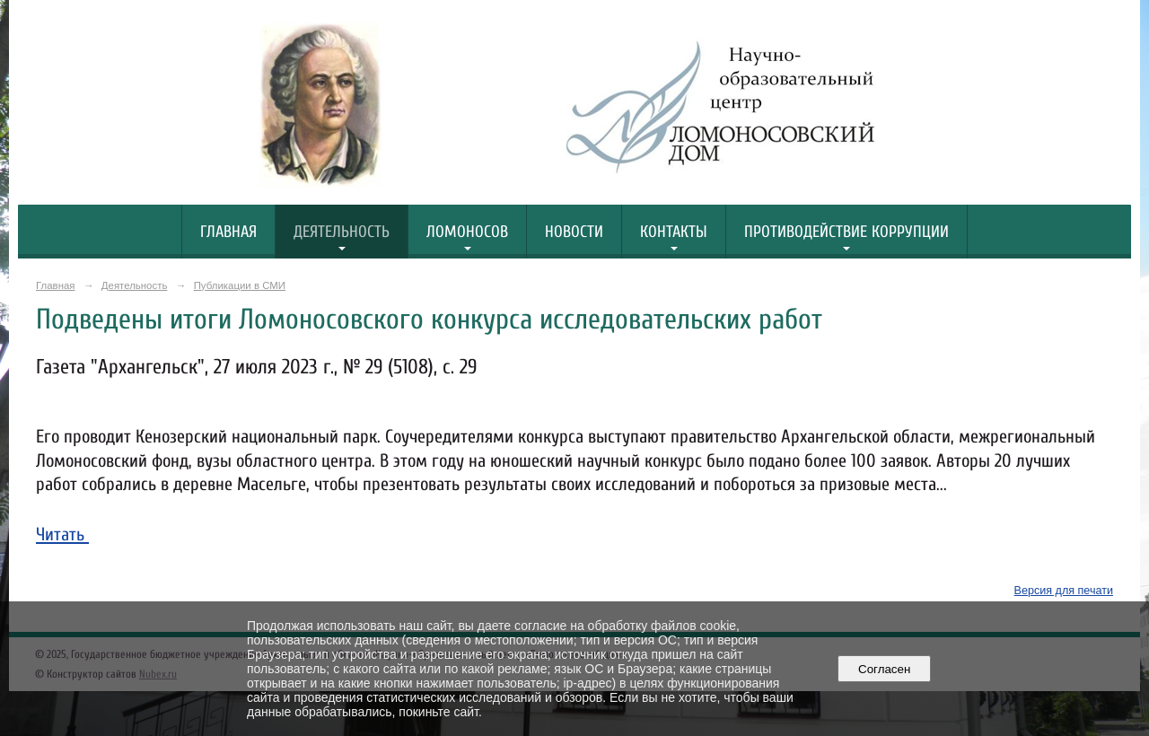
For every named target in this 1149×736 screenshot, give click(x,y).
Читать (62, 534)
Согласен (884, 669)
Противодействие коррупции (846, 232)
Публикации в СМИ (239, 285)
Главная (228, 232)
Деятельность (342, 232)
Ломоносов (467, 232)
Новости (574, 232)
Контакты (673, 232)
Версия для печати (1063, 590)
